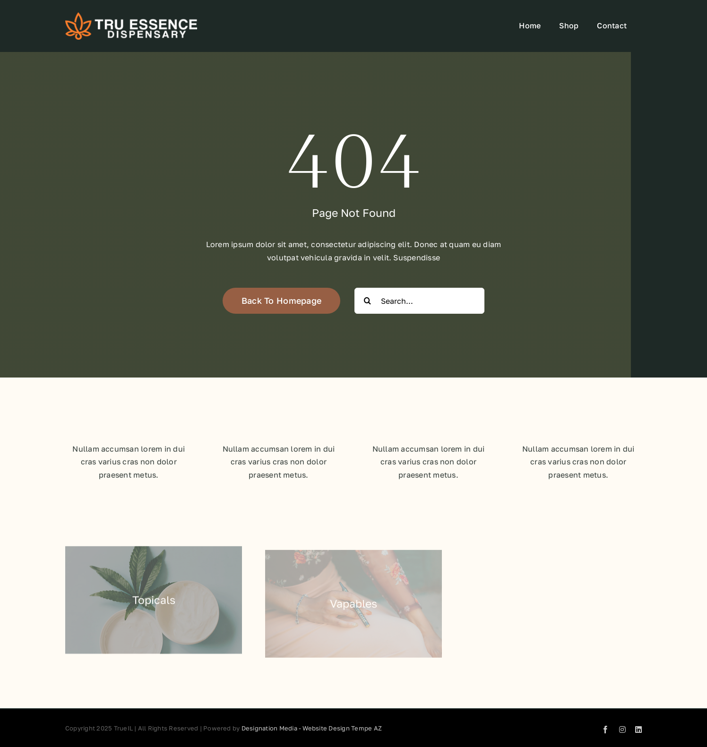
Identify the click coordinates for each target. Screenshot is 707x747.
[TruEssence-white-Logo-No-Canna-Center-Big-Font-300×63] (131, 16)
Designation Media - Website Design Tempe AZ (311, 728)
